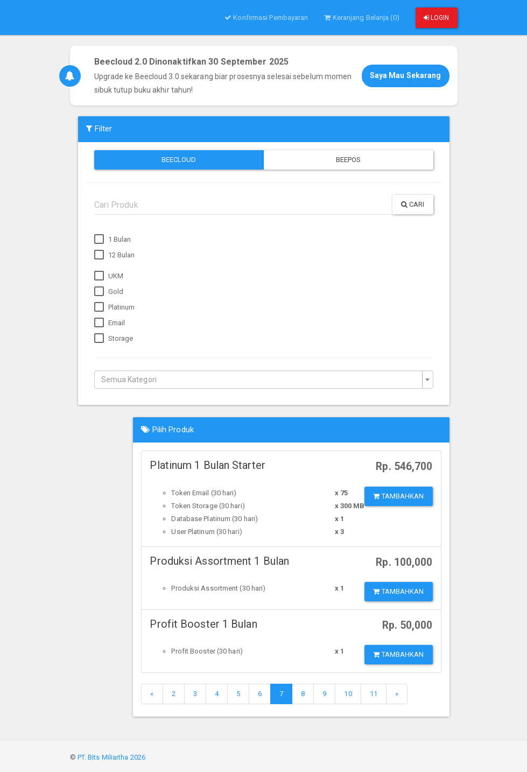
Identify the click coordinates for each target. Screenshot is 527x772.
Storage (113, 338)
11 (373, 694)
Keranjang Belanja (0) (361, 17)
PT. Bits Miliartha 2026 (111, 757)
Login (436, 18)
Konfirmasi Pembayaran (266, 17)
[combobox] (263, 379)
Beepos (348, 160)
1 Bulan (112, 239)
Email (109, 323)
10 (348, 694)
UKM (108, 276)
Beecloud (178, 160)
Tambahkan (398, 496)
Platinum (114, 307)
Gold (109, 291)
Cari (413, 204)
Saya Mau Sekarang (405, 75)
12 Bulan (114, 255)
